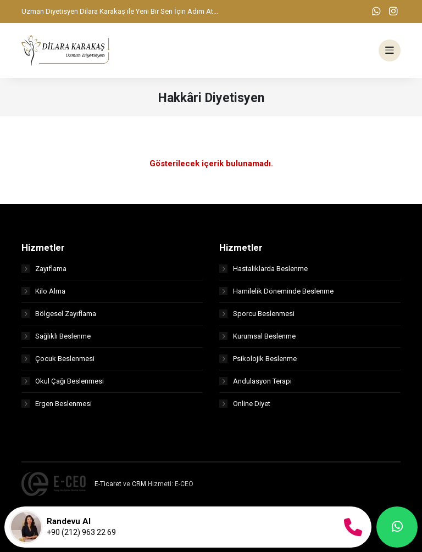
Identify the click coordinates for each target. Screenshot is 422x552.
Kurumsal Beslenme (257, 336)
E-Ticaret (108, 484)
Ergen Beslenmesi (56, 403)
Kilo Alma (43, 291)
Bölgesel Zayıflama (58, 313)
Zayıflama (43, 268)
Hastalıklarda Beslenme (263, 268)
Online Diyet (244, 403)
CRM (139, 484)
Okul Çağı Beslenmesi (62, 381)
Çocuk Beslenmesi (58, 358)
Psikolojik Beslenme (258, 358)
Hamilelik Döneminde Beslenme (276, 291)
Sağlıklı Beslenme (56, 336)
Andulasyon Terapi (255, 381)
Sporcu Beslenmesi (257, 313)
